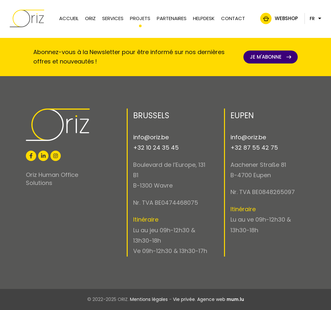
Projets (140, 18)
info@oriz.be (151, 137)
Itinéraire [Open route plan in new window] (145, 219)
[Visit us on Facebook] (31, 156)
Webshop (283, 18)
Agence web (211, 299)
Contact (233, 18)
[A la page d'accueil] (30, 18)
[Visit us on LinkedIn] (43, 156)
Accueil (69, 18)
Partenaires (172, 18)
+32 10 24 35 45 (156, 148)
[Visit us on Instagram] (55, 156)
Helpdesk (204, 18)
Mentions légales (149, 299)
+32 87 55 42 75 (254, 148)
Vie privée (184, 299)
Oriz (90, 18)
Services (112, 18)
